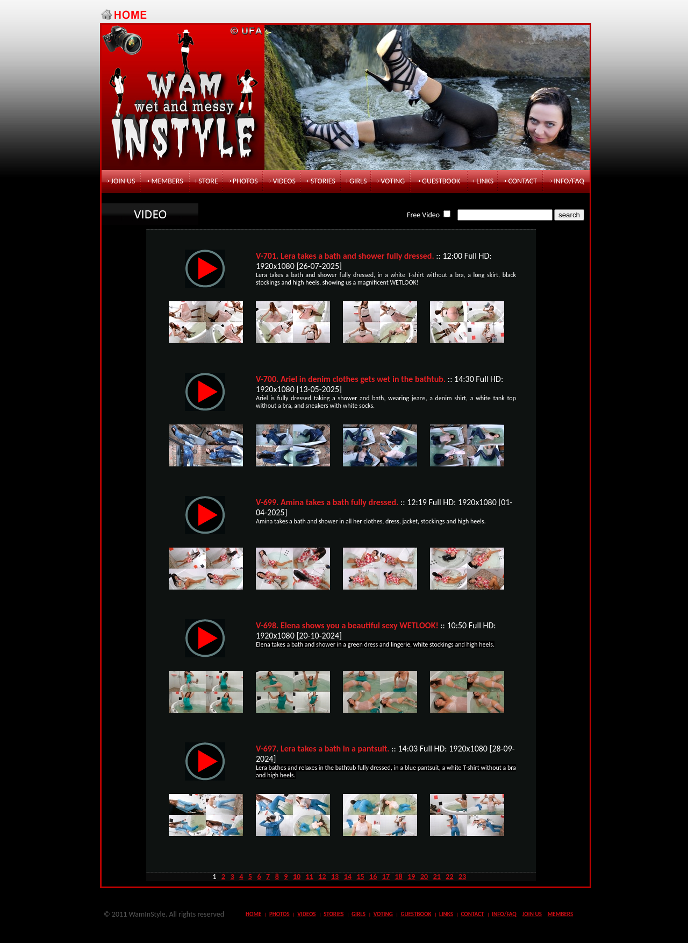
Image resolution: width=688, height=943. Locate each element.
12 (322, 876)
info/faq (569, 181)
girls (358, 181)
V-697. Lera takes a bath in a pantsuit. (323, 748)
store (208, 181)
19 (411, 876)
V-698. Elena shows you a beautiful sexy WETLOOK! (347, 625)
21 (437, 876)
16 (373, 876)
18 (399, 876)
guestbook (441, 181)
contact (522, 181)
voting (393, 181)
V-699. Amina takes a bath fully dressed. (327, 502)
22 (449, 876)
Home (253, 914)
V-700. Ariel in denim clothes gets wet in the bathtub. (351, 379)
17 (386, 876)
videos (284, 181)
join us (123, 181)
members (167, 181)
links (484, 181)
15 (360, 876)
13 (335, 876)
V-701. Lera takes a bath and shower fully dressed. (345, 256)
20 (424, 876)
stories (323, 181)
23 (462, 876)
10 (296, 876)
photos (245, 181)
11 (309, 876)
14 (348, 876)
